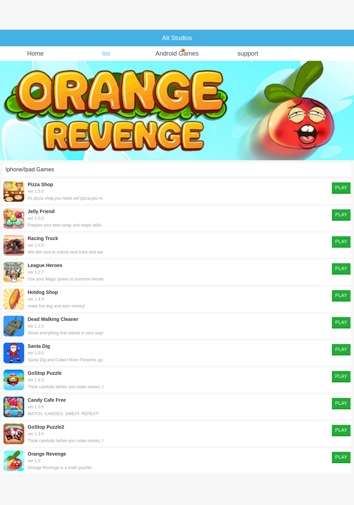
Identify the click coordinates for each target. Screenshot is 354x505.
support (247, 53)
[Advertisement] (177, 15)
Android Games (176, 53)
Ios (106, 53)
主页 (9, 38)
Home (35, 53)
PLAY (341, 187)
